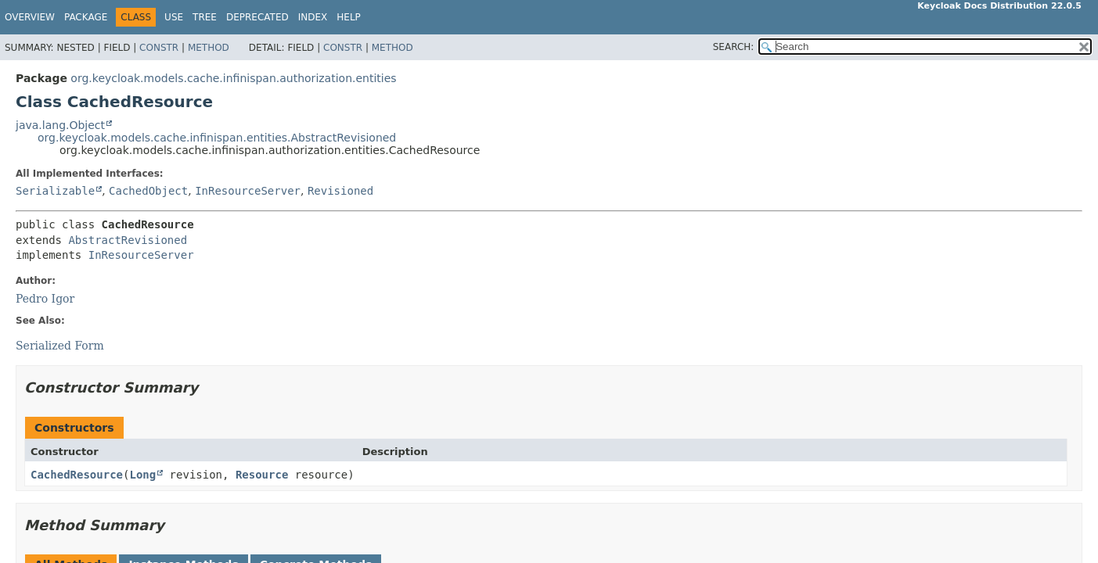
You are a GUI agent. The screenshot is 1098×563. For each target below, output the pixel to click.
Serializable (55, 191)
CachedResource (77, 474)
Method (208, 47)
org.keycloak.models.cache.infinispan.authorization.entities (233, 78)
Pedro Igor (45, 298)
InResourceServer (248, 191)
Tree (205, 17)
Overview (30, 17)
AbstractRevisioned (127, 240)
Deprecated (257, 17)
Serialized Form (60, 345)
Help (349, 17)
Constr (158, 47)
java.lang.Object (60, 125)
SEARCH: (733, 46)
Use (173, 17)
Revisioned (340, 191)
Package (85, 17)
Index (313, 17)
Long (142, 474)
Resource (262, 474)
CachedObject (148, 191)
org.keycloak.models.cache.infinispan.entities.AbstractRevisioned (217, 137)
